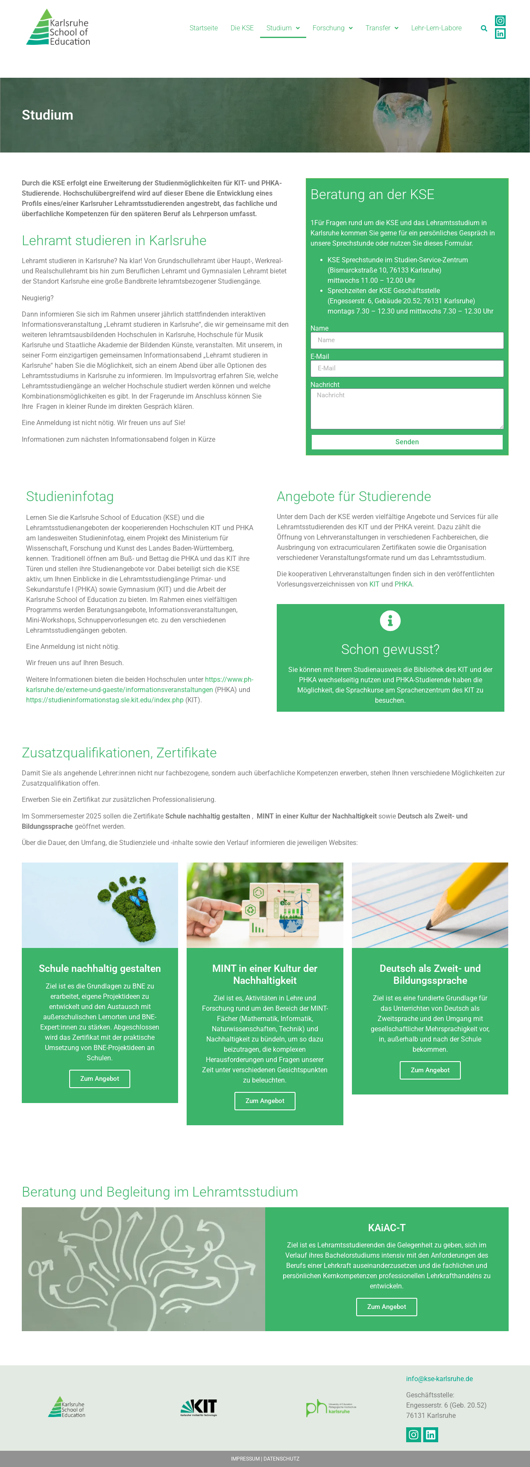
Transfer (382, 28)
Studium (283, 28)
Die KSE (242, 28)
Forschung (333, 28)
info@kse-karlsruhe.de (439, 1379)
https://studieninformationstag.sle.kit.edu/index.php (105, 700)
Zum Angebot (99, 1079)
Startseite (204, 28)
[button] (283, 28)
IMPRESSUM (245, 1459)
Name (319, 328)
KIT (374, 584)
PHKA (403, 584)
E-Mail (319, 356)
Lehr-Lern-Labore (436, 28)
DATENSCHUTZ (281, 1459)
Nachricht (325, 384)
